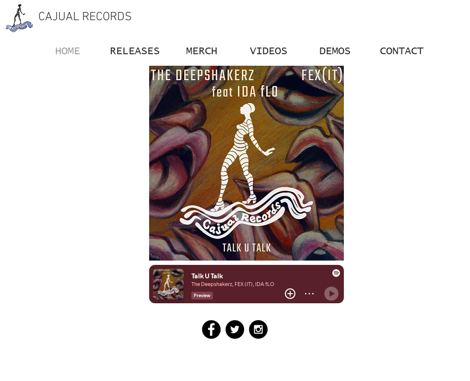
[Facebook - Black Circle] (211, 329)
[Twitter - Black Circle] (234, 329)
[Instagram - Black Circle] (258, 329)
